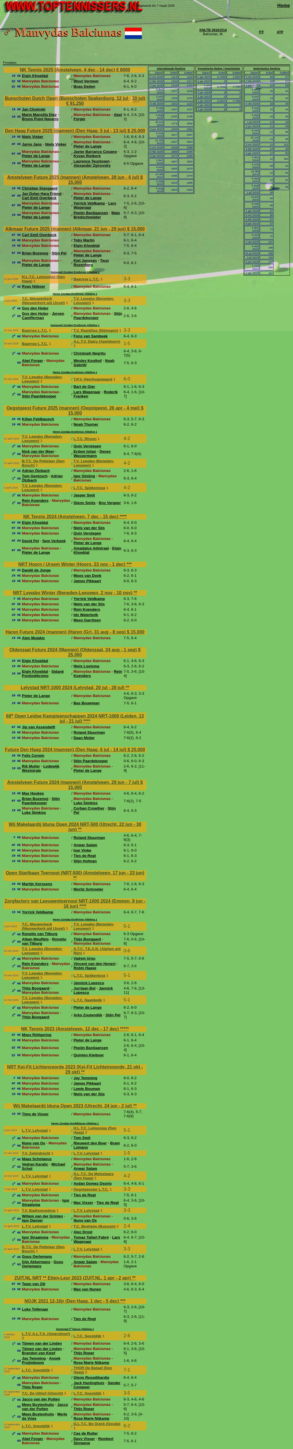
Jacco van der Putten (41, 1399)
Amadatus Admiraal (91, 548)
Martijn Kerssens (37, 884)
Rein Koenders (35, 500)
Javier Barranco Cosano (95, 151)
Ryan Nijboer (33, 286)
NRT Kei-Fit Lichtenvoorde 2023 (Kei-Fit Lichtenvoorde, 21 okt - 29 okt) (75, 1069)
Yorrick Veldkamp (89, 203)
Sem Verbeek (54, 541)
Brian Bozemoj (35, 253)
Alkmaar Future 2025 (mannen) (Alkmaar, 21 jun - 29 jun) (66, 229)
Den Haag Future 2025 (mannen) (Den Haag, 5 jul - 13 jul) (66, 130)
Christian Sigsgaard (40, 188)
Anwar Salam (85, 845)
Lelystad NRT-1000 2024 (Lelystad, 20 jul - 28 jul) (73, 687)
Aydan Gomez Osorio (92, 1183)
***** (124, 1028)
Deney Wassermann (92, 453)
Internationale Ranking (171, 68)
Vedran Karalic (35, 1164)
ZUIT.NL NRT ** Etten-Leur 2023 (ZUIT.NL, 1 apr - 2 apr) (73, 1278)
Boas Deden (84, 86)
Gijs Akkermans (36, 1262)
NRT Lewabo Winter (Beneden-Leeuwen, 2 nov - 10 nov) (73, 592)
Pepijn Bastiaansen (90, 213)
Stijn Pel (59, 253)
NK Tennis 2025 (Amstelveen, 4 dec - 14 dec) (68, 69)
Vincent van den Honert (94, 964)
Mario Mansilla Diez (39, 115)
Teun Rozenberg (91, 262)
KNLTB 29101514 (213, 30)
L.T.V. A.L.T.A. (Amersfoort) (46, 1334)
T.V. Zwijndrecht (36, 1153)
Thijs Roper (83, 1353)
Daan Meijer (84, 738)
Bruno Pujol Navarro (40, 119)
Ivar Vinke (82, 850)
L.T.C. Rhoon (84, 439)
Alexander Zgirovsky (91, 165)
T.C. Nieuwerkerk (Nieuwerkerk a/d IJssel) (43, 300)
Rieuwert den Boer (90, 1143)
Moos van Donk (87, 575)
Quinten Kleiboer (88, 1055)
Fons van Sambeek (90, 336)
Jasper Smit (84, 495)
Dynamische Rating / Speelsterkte (219, 68)
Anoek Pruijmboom (41, 1360)
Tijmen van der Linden (42, 1343)
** (135, 592)
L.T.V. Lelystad (35, 1130)
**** (123, 516)
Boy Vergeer (110, 503)
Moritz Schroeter (88, 889)
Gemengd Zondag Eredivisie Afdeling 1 (75, 272)
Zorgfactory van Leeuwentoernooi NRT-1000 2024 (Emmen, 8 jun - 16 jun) (75, 904)
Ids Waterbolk (85, 615)
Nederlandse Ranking (266, 68)
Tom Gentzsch (35, 476)
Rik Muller (31, 766)
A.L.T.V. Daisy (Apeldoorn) (96, 341)
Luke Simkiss (85, 803)
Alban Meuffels (35, 939)
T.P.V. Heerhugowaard (92, 379)
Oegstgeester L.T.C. (90, 1189)
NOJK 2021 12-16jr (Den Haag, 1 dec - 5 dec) (72, 1301)
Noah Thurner (85, 424)
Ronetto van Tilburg (40, 934)
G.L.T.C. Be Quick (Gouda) (96, 1424)
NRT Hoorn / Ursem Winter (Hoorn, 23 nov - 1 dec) (72, 564)
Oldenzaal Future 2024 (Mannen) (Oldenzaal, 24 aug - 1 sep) (73, 649)
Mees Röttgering (36, 1035)
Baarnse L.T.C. (86, 279)
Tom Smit (81, 1138)
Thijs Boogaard (87, 939)
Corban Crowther (88, 808)
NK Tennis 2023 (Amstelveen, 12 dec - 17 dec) (70, 1028)
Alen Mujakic (33, 638)
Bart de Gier (84, 386)
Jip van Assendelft (38, 727)
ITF (261, 32)
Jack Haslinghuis (88, 1383)
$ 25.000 (136, 130)
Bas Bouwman (86, 703)
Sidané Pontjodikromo (43, 673)
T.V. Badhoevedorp (39, 1210)
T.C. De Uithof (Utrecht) (42, 1393)
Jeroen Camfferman (43, 315)
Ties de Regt (84, 856)
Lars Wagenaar (86, 392)
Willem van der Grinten (42, 1216)
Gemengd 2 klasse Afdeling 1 (75, 1329)
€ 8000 (123, 69)
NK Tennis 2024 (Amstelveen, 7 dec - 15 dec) (71, 516)
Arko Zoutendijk (87, 1015)
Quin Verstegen (87, 446)
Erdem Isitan (84, 451)
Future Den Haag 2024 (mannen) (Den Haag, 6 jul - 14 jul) (66, 749)
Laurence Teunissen (91, 161)
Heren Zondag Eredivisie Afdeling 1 (75, 294)
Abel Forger (32, 361)
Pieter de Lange (87, 146)
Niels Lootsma (86, 666)
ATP (280, 32)
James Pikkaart (87, 581)
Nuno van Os (33, 1143)
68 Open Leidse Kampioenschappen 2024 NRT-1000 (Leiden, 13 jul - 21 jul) (75, 719)
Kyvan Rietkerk (87, 156)
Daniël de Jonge (36, 570)
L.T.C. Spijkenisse (89, 488)
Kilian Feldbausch (38, 419)
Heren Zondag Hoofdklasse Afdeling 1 (75, 1123)
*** (129, 564)
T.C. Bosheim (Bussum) (94, 1226)
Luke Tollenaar (35, 1309)
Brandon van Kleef (38, 1353)
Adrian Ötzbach (36, 471)
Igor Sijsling (84, 476)
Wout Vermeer (86, 81)
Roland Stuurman (89, 732)
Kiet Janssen (85, 260)
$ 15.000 (136, 229)
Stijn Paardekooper (97, 315)
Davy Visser (84, 1439)
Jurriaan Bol (84, 988)
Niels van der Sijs (89, 528)
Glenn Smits (84, 503)
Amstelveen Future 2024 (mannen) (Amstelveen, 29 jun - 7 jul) (73, 782)
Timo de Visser (35, 1114)
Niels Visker (32, 137)
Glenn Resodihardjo (91, 1377)
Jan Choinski (33, 109)
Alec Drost (82, 1232)
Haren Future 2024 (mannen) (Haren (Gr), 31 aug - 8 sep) (66, 632)
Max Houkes (33, 793)
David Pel (30, 541)
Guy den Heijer (35, 308)
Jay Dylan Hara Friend (42, 194)
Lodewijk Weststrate (41, 768)
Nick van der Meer (38, 451)
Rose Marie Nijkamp (91, 1362)
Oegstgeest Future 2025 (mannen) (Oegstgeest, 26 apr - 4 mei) (73, 408)
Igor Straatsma (35, 1237)
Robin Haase (84, 968)
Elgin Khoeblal (35, 76)
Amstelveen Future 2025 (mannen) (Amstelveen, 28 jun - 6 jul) (73, 177)
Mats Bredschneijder (96, 215)
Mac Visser (83, 1202)
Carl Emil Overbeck (39, 198)
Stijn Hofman (85, 861)
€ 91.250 (75, 103)
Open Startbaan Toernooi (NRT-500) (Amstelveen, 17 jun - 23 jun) (75, 872)
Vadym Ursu (84, 958)
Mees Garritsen (87, 620)
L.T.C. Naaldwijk (87, 1000)
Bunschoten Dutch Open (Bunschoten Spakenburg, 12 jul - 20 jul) (75, 98)
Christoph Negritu (89, 353)
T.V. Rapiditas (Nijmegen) (95, 330)
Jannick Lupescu (88, 983)
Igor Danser (32, 1220)
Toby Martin (84, 240)
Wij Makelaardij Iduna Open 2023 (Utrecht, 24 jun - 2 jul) (73, 1105)
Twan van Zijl (33, 1284)
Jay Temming (85, 1078)
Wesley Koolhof (87, 361)
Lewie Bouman (86, 1089)
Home (283, 5)
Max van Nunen (87, 1289)
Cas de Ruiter (85, 1433)
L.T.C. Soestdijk (87, 1336)
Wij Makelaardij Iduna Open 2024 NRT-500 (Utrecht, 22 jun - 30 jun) (75, 827)
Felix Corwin (33, 755)
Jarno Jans (32, 144)
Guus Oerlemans (37, 1256)
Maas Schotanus (37, 1159)
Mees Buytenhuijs (38, 1404)
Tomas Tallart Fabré (91, 1237)
